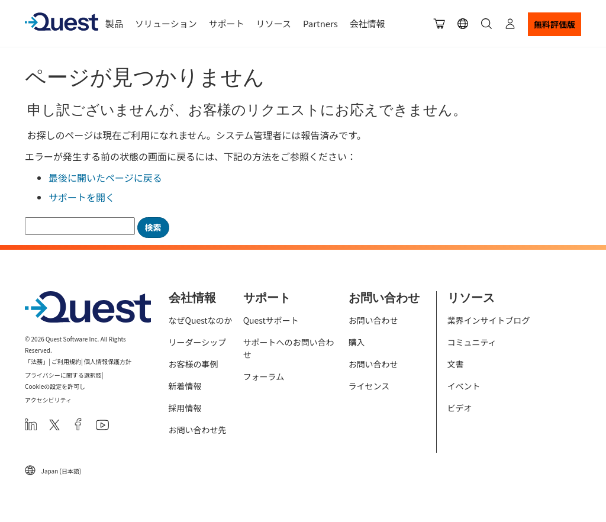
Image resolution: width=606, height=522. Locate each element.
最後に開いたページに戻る (105, 177)
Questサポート (271, 320)
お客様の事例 (193, 364)
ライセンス (369, 386)
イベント (464, 386)
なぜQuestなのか (201, 320)
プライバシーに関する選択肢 (63, 374)
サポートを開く (82, 197)
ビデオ (459, 408)
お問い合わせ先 (198, 430)
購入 (357, 342)
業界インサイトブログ (488, 320)
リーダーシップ (198, 342)
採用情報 (185, 408)
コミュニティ (472, 342)
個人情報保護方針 (107, 361)
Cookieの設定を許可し (55, 386)
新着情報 (185, 386)
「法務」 (37, 361)
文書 (455, 364)
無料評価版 (554, 24)
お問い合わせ (373, 320)
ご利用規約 (66, 361)
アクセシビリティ (48, 399)
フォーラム (264, 376)
